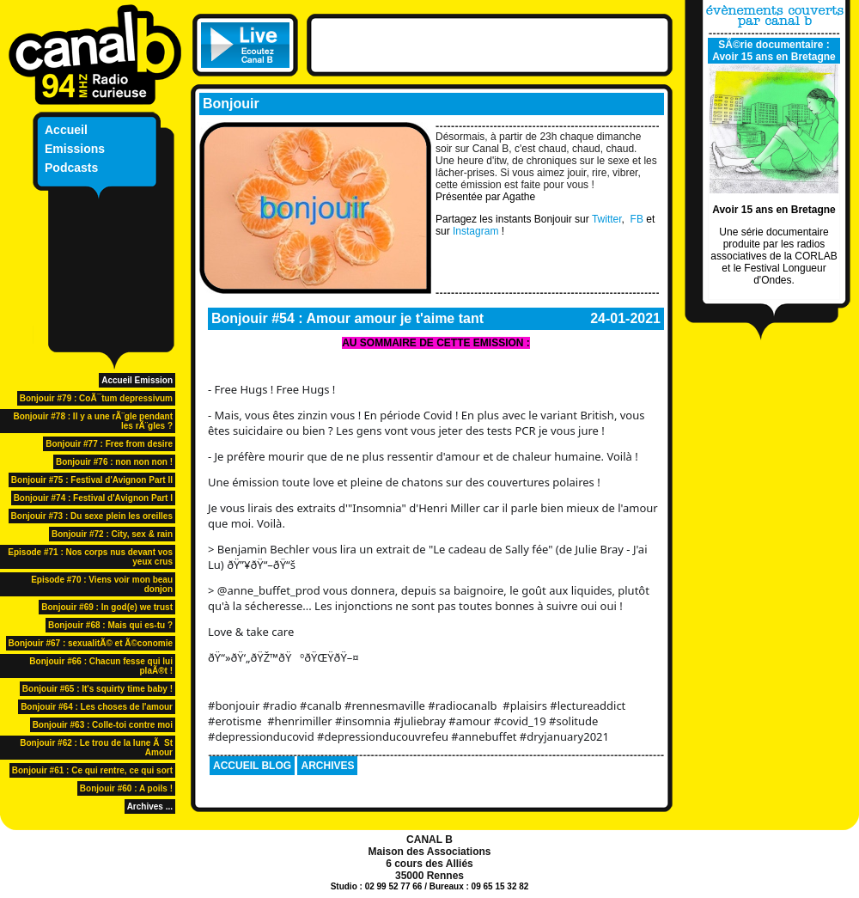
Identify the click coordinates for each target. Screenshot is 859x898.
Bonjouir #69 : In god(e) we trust (107, 607)
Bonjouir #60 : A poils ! (126, 788)
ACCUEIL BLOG (252, 766)
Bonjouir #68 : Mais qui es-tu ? (110, 625)
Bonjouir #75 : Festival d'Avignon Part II (92, 480)
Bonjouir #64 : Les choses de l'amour (97, 707)
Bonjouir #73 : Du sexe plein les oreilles (92, 516)
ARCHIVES (327, 766)
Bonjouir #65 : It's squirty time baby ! (97, 688)
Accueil (66, 130)
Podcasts (71, 167)
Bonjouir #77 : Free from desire (109, 444)
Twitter (607, 219)
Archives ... (150, 806)
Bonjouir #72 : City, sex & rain (112, 534)
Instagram (475, 231)
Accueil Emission (137, 380)
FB (639, 219)
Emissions (75, 149)
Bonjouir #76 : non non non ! (114, 462)
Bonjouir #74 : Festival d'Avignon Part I (93, 498)
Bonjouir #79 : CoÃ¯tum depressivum (96, 398)
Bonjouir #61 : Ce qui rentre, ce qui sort (92, 770)
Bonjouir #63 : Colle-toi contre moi (103, 725)
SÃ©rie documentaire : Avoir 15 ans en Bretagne (774, 51)
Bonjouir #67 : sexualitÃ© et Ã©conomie (91, 643)
